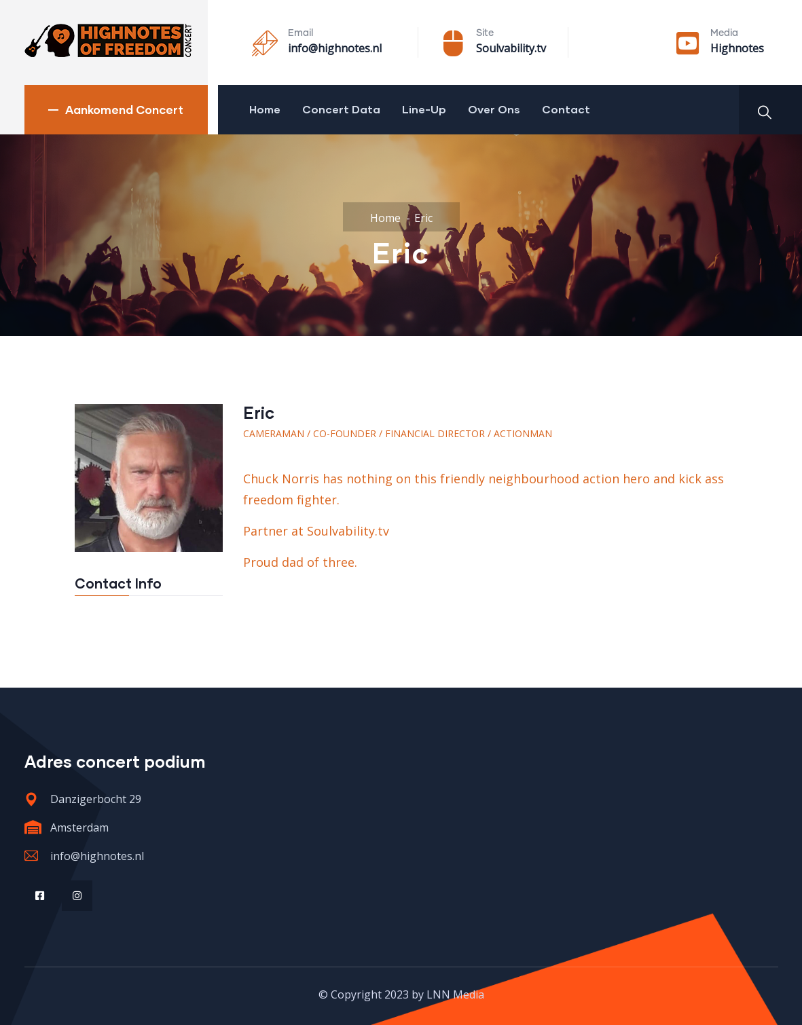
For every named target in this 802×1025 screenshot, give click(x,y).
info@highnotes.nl (335, 48)
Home (264, 108)
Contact (566, 108)
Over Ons (494, 108)
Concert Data (341, 108)
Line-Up (424, 108)
